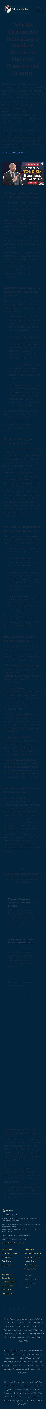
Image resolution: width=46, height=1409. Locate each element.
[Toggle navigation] (40, 9)
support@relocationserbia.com (13, 1244)
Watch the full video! (13, 152)
